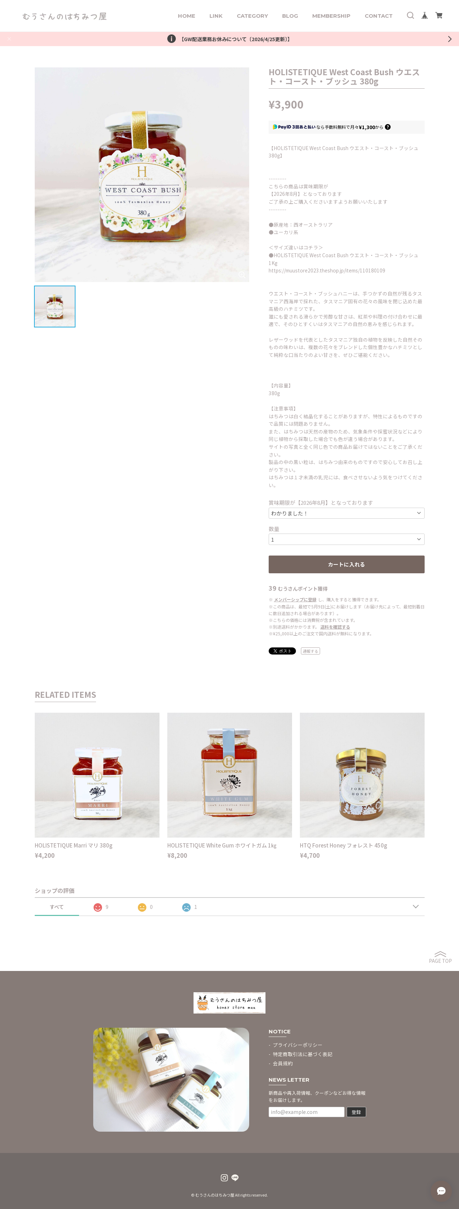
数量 (274, 529)
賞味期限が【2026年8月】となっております (321, 502)
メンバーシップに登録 (295, 599)
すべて (57, 906)
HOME (186, 16)
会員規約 (283, 1063)
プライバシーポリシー (298, 1044)
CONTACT (379, 16)
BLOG (290, 16)
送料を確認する (335, 627)
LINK (216, 16)
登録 (356, 1112)
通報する (310, 651)
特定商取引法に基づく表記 (302, 1054)
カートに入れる (346, 564)
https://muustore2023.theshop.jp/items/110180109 (327, 270)
